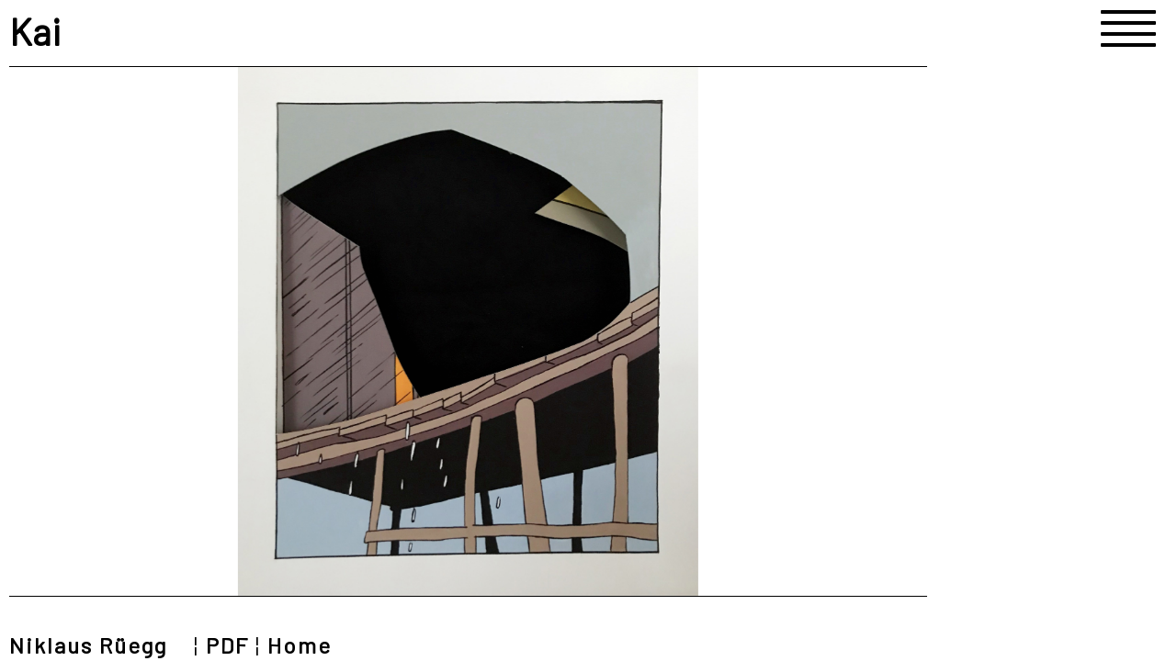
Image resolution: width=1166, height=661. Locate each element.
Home (299, 645)
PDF (227, 645)
